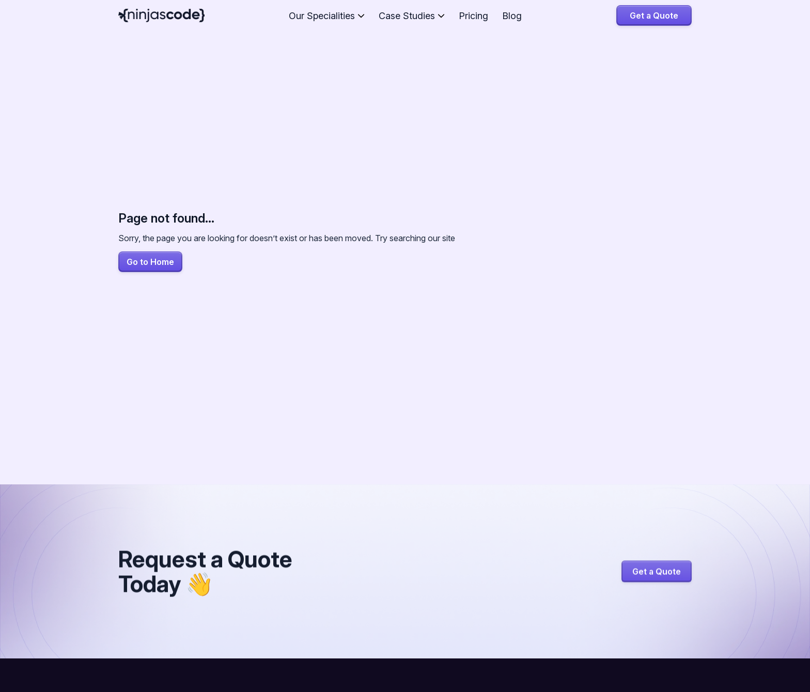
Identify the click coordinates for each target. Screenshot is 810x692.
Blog (512, 15)
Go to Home (150, 262)
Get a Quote (654, 15)
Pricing (473, 15)
